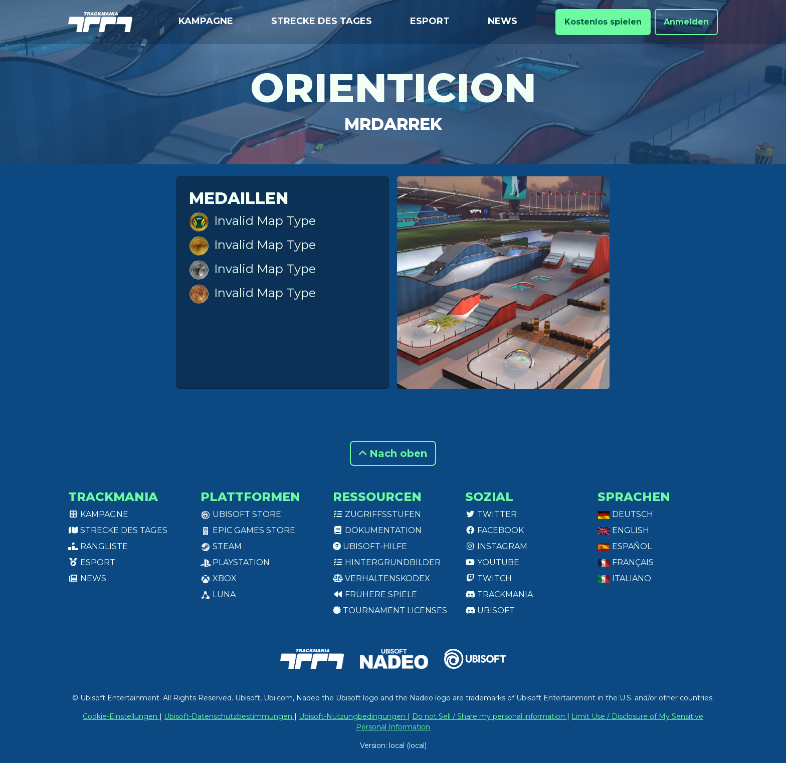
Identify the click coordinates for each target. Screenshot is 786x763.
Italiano (624, 578)
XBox (219, 578)
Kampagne (205, 21)
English (623, 530)
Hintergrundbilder (387, 562)
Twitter (491, 514)
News (502, 21)
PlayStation (235, 562)
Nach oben (393, 453)
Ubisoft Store (241, 514)
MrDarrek (393, 124)
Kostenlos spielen (603, 22)
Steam (221, 546)
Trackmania (499, 594)
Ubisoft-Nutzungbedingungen (353, 716)
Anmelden (686, 22)
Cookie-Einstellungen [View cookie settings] (121, 716)
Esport (430, 21)
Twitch (488, 578)
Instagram (496, 546)
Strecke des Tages (321, 21)
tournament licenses (390, 610)
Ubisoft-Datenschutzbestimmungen (229, 716)
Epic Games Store (248, 530)
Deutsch (625, 514)
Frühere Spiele (375, 594)
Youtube (492, 562)
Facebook (494, 530)
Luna (218, 594)
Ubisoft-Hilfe (370, 546)
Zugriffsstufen (377, 514)
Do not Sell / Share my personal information (489, 716)
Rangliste (98, 546)
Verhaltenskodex (381, 578)
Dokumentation (377, 530)
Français (626, 562)
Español (625, 546)
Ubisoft (490, 610)
